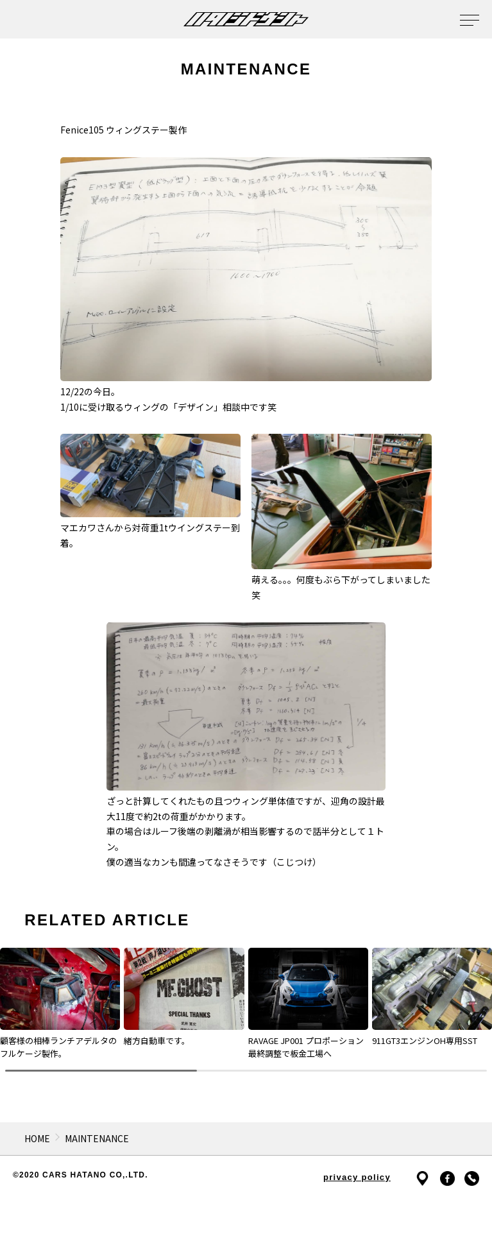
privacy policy (357, 1177)
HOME (37, 1138)
